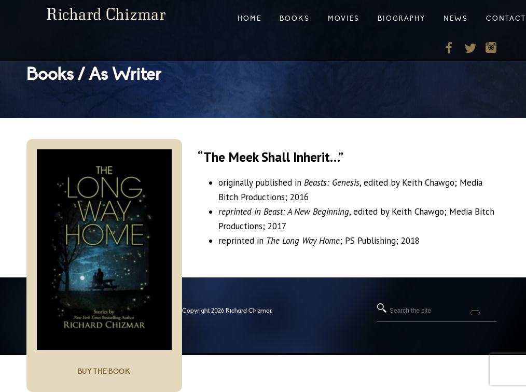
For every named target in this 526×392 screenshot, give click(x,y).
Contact (506, 19)
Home (249, 19)
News (456, 19)
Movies (343, 19)
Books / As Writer (93, 74)
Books (295, 19)
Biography (401, 19)
